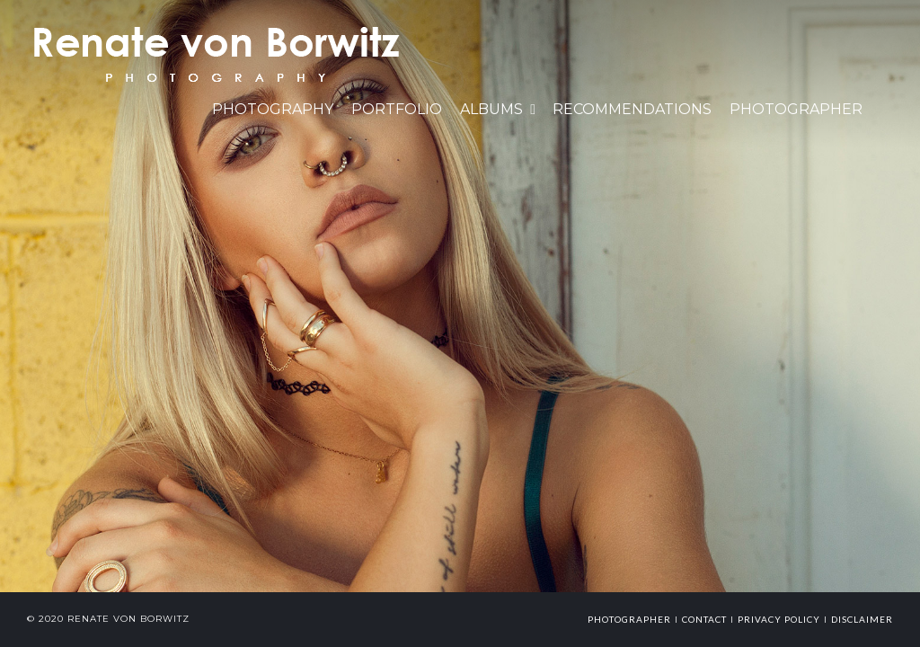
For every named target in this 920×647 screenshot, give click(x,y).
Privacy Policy (779, 619)
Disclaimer (862, 619)
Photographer (796, 109)
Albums (491, 109)
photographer (629, 619)
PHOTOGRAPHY (272, 109)
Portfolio (396, 109)
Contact (704, 619)
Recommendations (632, 109)
